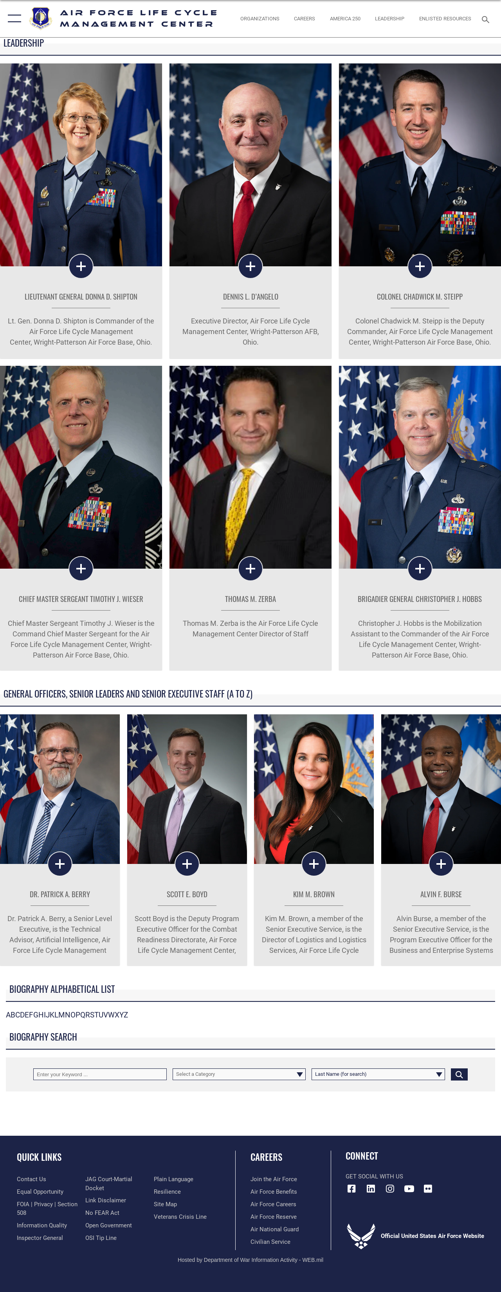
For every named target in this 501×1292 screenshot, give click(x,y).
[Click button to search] (459, 1074)
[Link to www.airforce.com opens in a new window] (273, 1179)
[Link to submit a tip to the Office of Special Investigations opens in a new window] (101, 1237)
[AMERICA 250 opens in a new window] (345, 18)
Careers (266, 1157)
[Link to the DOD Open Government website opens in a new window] (108, 1225)
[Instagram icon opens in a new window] (390, 1188)
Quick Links (39, 1157)
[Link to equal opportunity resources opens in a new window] (40, 1191)
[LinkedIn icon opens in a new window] (371, 1188)
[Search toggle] (487, 18)
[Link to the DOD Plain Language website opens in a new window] (173, 1179)
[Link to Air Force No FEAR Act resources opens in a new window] (102, 1212)
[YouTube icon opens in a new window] (409, 1188)
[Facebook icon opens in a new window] (351, 1188)
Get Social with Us (374, 1176)
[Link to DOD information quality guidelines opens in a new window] (42, 1225)
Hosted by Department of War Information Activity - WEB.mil (250, 1260)
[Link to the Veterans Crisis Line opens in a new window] (180, 1216)
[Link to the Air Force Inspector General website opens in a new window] (40, 1237)
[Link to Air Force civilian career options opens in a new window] (270, 1241)
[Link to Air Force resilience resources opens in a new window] (167, 1191)
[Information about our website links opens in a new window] (105, 1200)
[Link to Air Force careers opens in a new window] (273, 1204)
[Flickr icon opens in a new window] (428, 1188)
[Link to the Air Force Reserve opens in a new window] (273, 1216)
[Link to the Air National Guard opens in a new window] (274, 1229)
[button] (12, 18)
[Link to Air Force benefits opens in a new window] (273, 1191)
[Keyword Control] (100, 1074)
